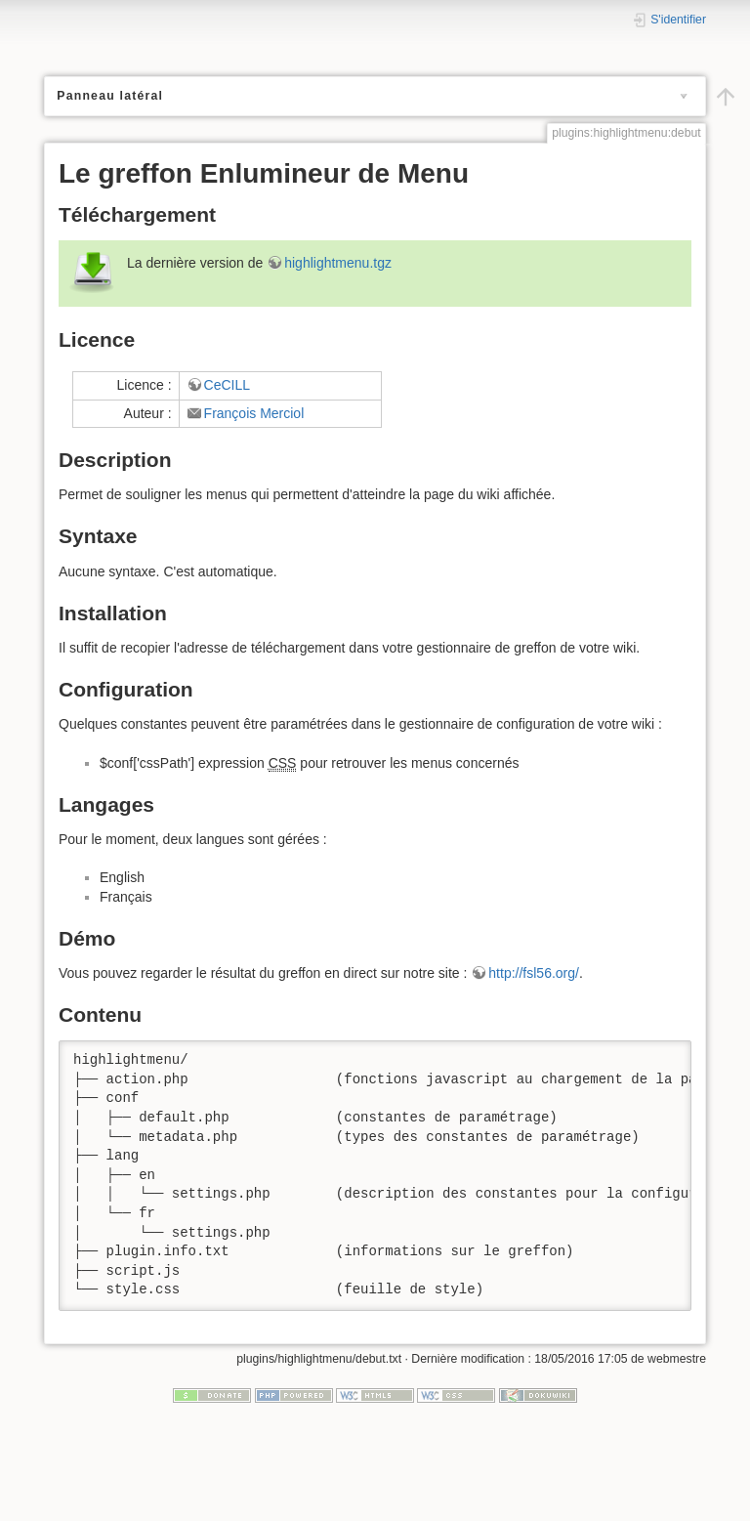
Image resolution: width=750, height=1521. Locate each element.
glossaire (122, 251)
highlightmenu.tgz (338, 811)
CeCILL (227, 933)
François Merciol (254, 961)
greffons (102, 233)
